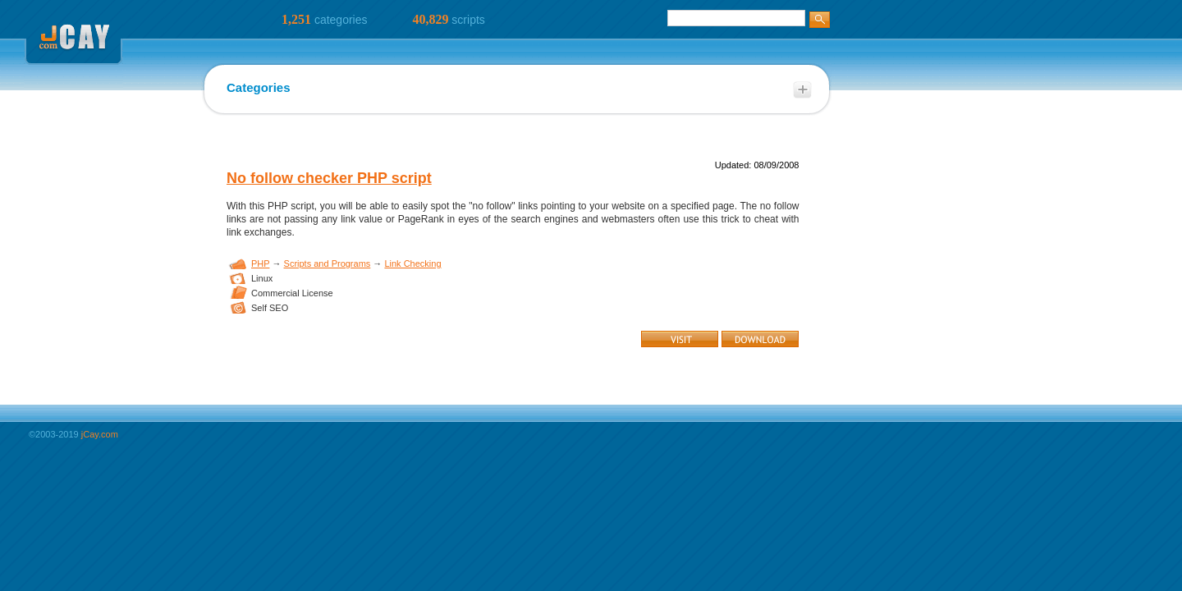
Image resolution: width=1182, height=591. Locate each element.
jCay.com (99, 434)
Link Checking (412, 263)
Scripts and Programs (327, 263)
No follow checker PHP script (329, 178)
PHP (260, 263)
